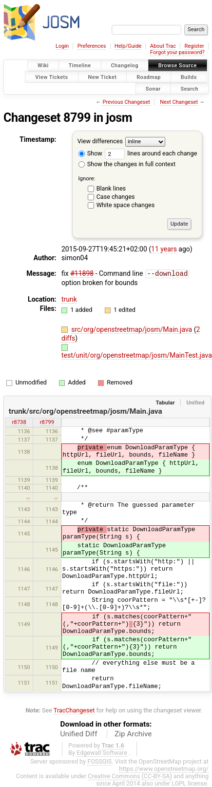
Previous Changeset (126, 102)
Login (62, 46)
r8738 (19, 421)
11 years (164, 249)
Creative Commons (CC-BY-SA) (130, 775)
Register (194, 46)
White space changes (125, 205)
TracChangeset (74, 709)
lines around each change (151, 153)
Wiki (43, 65)
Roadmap (148, 77)
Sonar (153, 88)
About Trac (163, 46)
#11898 (82, 273)
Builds (189, 77)
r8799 (47, 421)
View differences (100, 141)
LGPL (179, 783)
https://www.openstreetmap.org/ (164, 768)
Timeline (80, 65)
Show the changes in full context (126, 164)
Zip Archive (133, 733)
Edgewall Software (102, 752)
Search (189, 88)
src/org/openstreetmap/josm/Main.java (132, 329)
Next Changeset (179, 102)
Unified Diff (78, 733)
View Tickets (51, 77)
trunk (69, 299)
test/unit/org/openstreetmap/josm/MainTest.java (136, 355)
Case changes (115, 196)
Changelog (124, 65)
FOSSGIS (99, 761)
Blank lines (111, 188)
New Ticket (102, 77)
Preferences (91, 46)
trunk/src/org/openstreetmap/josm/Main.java (85, 410)
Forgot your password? (177, 52)
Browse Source (177, 65)
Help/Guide (128, 46)
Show (90, 153)
